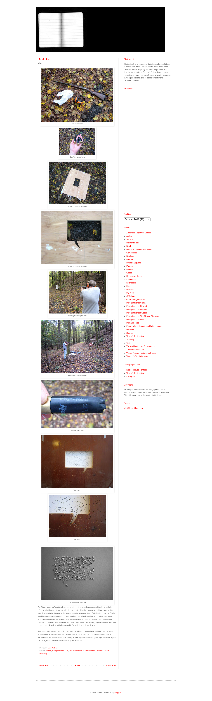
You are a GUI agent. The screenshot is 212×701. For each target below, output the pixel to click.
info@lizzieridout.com (133, 408)
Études (129, 266)
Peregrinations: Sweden (136, 313)
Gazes (129, 273)
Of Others (130, 296)
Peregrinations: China (135, 303)
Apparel (129, 239)
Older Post (111, 665)
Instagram (130, 376)
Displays (130, 256)
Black (128, 246)
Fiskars (129, 269)
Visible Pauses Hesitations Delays (141, 353)
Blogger (117, 693)
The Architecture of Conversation (82, 651)
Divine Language (133, 263)
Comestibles (131, 253)
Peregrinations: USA (60, 651)
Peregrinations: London (136, 309)
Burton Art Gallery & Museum (139, 249)
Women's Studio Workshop (138, 356)
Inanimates (131, 279)
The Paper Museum (135, 350)
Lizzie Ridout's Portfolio (136, 370)
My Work (130, 293)
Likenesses (131, 283)
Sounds (129, 333)
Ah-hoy (129, 236)
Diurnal (48, 651)
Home (77, 665)
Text (128, 343)
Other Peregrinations (135, 299)
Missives (130, 289)
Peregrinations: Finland (136, 306)
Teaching (130, 340)
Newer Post (44, 665)
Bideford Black (132, 243)
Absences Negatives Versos (138, 233)
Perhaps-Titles (132, 323)
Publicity (130, 330)
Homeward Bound (134, 276)
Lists (128, 286)
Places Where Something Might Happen (144, 326)
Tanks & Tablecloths (135, 336)
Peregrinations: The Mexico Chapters (142, 316)
